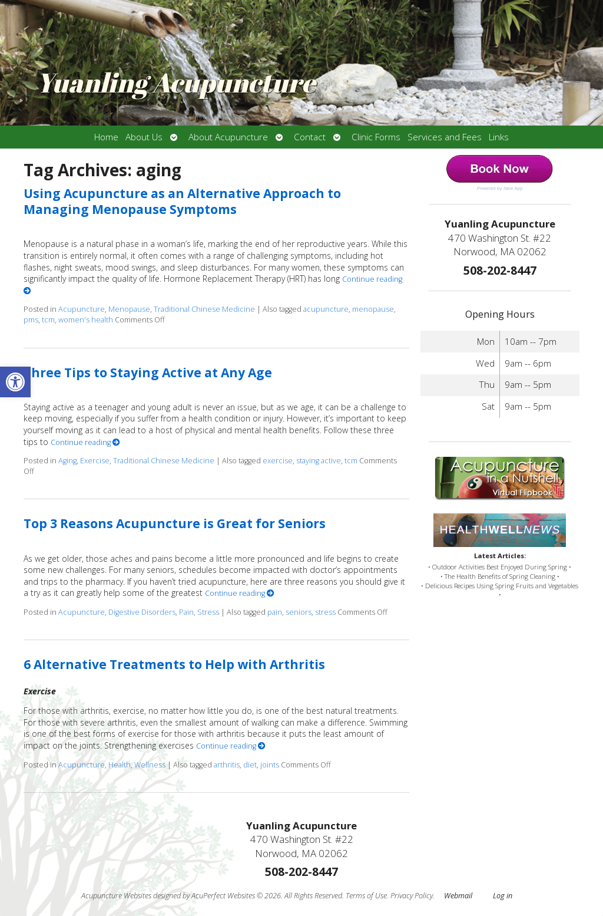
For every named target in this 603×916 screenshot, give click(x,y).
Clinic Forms (376, 137)
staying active (318, 461)
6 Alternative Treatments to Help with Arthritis (174, 664)
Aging (67, 461)
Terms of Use (366, 896)
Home (106, 137)
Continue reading (85, 442)
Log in (502, 896)
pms (31, 320)
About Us (144, 137)
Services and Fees (444, 137)
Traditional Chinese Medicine (204, 309)
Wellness (149, 765)
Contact (310, 137)
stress (325, 612)
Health (119, 765)
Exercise (95, 461)
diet (250, 765)
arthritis (227, 765)
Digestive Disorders (141, 612)
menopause (373, 309)
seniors (299, 612)
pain (274, 612)
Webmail (458, 896)
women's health (85, 320)
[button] (15, 382)
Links (499, 137)
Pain (186, 612)
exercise (278, 461)
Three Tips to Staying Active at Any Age (148, 372)
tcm (48, 320)
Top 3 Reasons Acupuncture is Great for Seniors (175, 523)
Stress (208, 612)
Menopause (129, 309)
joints (269, 765)
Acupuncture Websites (116, 896)
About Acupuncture (228, 137)
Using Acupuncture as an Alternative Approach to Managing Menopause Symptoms (182, 201)
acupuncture (326, 309)
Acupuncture (81, 309)
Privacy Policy (411, 896)
